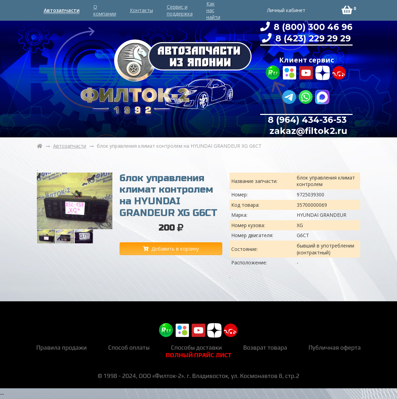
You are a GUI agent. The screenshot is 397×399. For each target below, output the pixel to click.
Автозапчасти (62, 10)
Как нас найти (213, 10)
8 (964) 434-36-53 (307, 120)
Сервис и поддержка (180, 10)
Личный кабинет (286, 10)
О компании (104, 10)
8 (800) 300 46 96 (312, 27)
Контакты (141, 10)
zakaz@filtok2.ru (307, 131)
